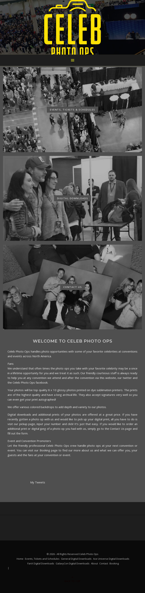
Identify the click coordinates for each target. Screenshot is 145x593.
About (94, 563)
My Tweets (37, 482)
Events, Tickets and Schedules (42, 558)
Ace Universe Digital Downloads (111, 558)
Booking (114, 563)
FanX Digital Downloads (40, 563)
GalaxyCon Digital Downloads (72, 563)
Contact (103, 563)
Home (20, 558)
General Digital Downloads (76, 558)
